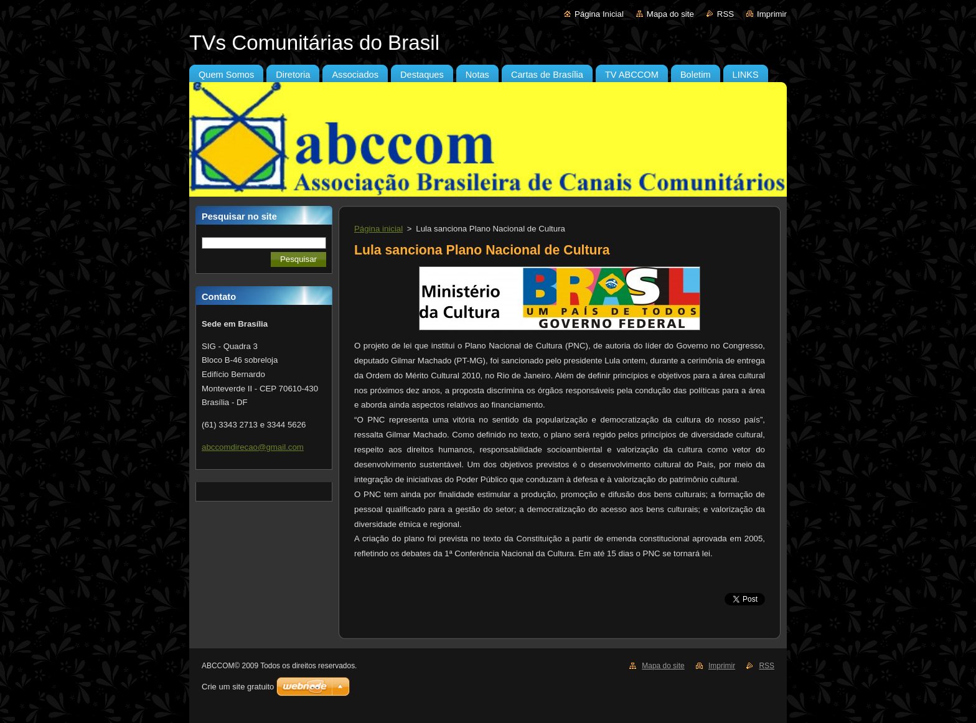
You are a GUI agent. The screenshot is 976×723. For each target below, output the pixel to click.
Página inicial (378, 228)
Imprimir (772, 14)
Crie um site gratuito (238, 686)
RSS (725, 14)
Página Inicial (599, 14)
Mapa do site (670, 14)
